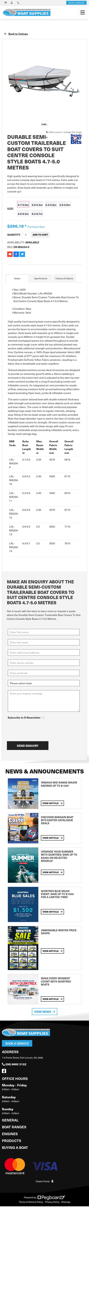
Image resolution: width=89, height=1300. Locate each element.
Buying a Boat (15, 1147)
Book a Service (17, 1043)
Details (17, 278)
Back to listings (16, 34)
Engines (10, 1133)
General (10, 1119)
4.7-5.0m (23, 204)
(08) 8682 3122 (14, 1064)
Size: (10, 208)
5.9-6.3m (23, 213)
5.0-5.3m (37, 204)
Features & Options (64, 278)
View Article (52, 803)
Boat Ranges (14, 1126)
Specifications (40, 278)
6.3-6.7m (37, 213)
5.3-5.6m (51, 204)
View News (44, 1012)
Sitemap (65, 1202)
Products (11, 1140)
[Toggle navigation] (83, 12)
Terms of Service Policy (31, 1202)
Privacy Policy (52, 1202)
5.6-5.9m (64, 204)
